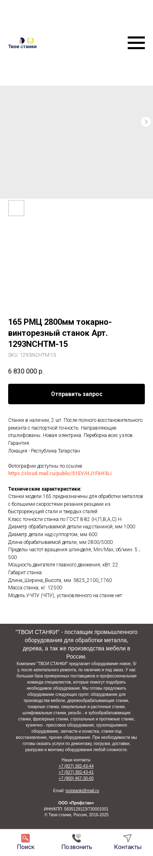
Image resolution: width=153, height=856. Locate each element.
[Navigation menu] (136, 43)
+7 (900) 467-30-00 (76, 778)
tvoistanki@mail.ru (82, 790)
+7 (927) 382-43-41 (76, 772)
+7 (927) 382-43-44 (76, 766)
